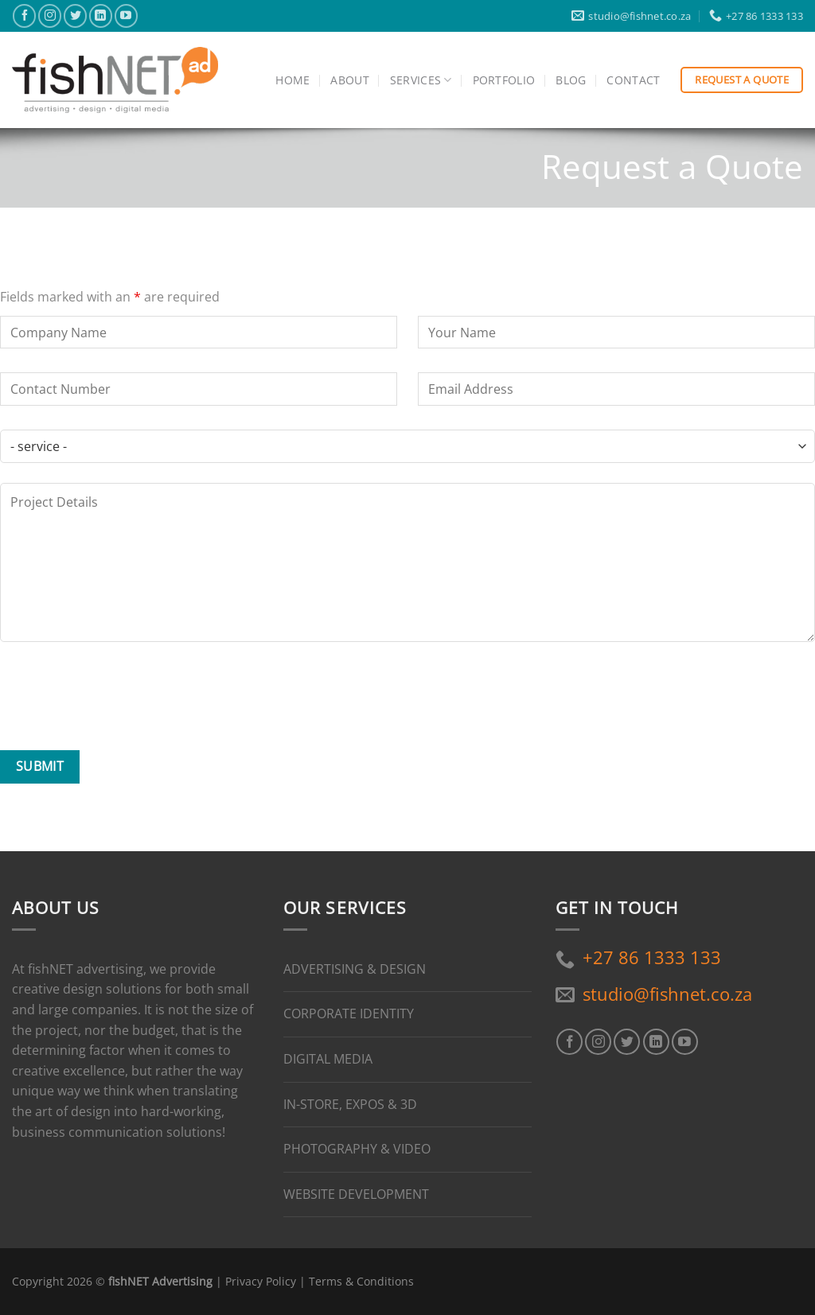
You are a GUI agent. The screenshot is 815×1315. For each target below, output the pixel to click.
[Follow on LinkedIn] (100, 15)
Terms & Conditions (361, 1281)
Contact (633, 80)
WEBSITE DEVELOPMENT (356, 1194)
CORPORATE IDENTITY (348, 1013)
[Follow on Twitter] (75, 15)
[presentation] (121, 699)
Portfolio (504, 80)
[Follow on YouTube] (126, 15)
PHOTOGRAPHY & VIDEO (357, 1148)
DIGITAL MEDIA (327, 1059)
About (349, 80)
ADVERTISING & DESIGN (354, 969)
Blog (571, 80)
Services (421, 80)
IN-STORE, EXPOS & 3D (350, 1104)
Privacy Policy (260, 1281)
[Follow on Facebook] (24, 15)
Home (292, 80)
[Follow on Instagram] (49, 15)
